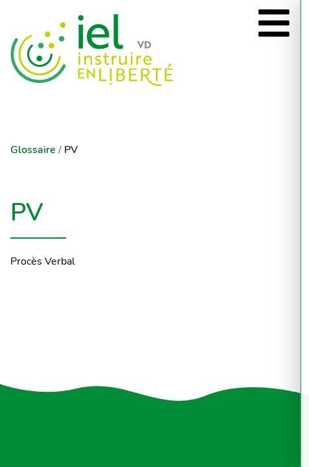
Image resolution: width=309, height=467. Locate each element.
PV (71, 150)
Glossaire (33, 150)
